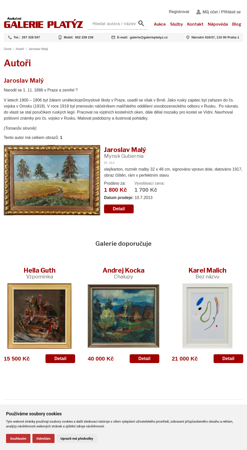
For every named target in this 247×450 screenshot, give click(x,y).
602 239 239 (84, 37)
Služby (176, 24)
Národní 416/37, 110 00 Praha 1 (215, 37)
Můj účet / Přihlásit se (218, 12)
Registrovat (179, 12)
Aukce (160, 24)
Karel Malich (207, 273)
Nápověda (218, 24)
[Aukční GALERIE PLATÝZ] (43, 27)
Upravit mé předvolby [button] (77, 438)
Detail (119, 208)
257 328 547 (31, 37)
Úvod (7, 49)
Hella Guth (40, 273)
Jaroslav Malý (38, 49)
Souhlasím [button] (18, 438)
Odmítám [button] (43, 438)
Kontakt (195, 24)
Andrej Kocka (123, 273)
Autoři (20, 49)
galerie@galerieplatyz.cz (149, 37)
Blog (236, 24)
